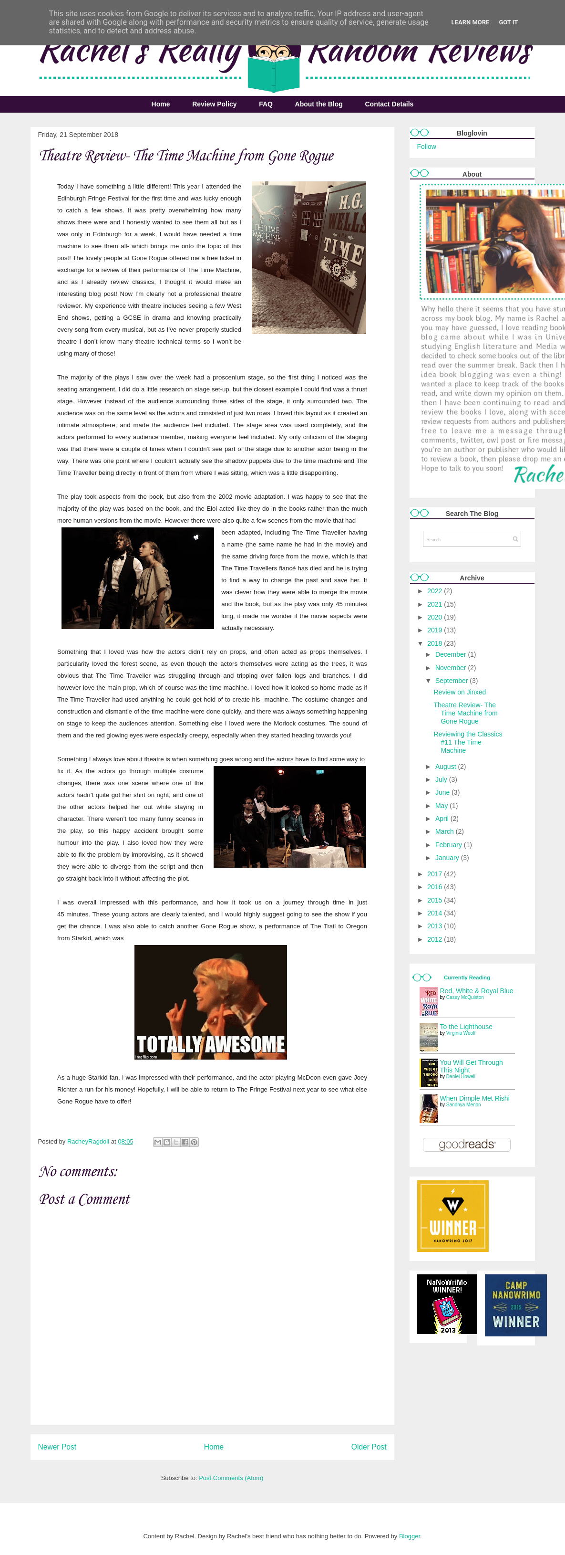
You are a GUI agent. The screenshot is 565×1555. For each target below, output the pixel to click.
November (451, 668)
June (443, 792)
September (452, 680)
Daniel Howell (460, 1076)
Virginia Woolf (460, 1033)
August (446, 766)
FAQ (266, 104)
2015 (435, 900)
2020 (435, 617)
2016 (435, 887)
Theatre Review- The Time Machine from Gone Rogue (465, 713)
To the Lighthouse (466, 1026)
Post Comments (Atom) (231, 1477)
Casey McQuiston (465, 997)
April (443, 818)
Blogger (409, 1536)
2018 (435, 643)
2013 (435, 926)
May (442, 805)
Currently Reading (467, 977)
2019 (435, 630)
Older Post (369, 1447)
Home (161, 104)
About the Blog (319, 104)
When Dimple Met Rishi (475, 1098)
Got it (508, 22)
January (448, 858)
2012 (435, 939)
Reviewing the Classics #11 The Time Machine (467, 742)
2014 (435, 913)
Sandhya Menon (463, 1104)
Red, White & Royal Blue (477, 991)
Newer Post (57, 1447)
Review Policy (214, 104)
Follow (426, 146)
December (451, 654)
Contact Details (389, 104)
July (442, 779)
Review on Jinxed (459, 692)
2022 (435, 591)
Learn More (471, 22)
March (445, 831)
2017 (435, 874)
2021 (435, 604)
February (449, 845)
